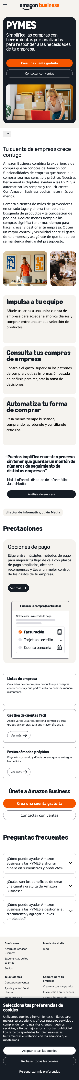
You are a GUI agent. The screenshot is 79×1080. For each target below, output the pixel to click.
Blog (46, 948)
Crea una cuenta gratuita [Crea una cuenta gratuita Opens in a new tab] (39, 63)
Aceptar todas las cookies (39, 1051)
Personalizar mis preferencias (39, 1071)
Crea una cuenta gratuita (58, 986)
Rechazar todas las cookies (39, 1061)
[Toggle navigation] (7, 134)
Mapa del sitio (13, 997)
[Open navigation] (5, 6)
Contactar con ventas (39, 73)
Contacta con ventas (17, 982)
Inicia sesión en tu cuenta (58, 992)
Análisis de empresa (41, 494)
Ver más (18, 588)
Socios (9, 968)
